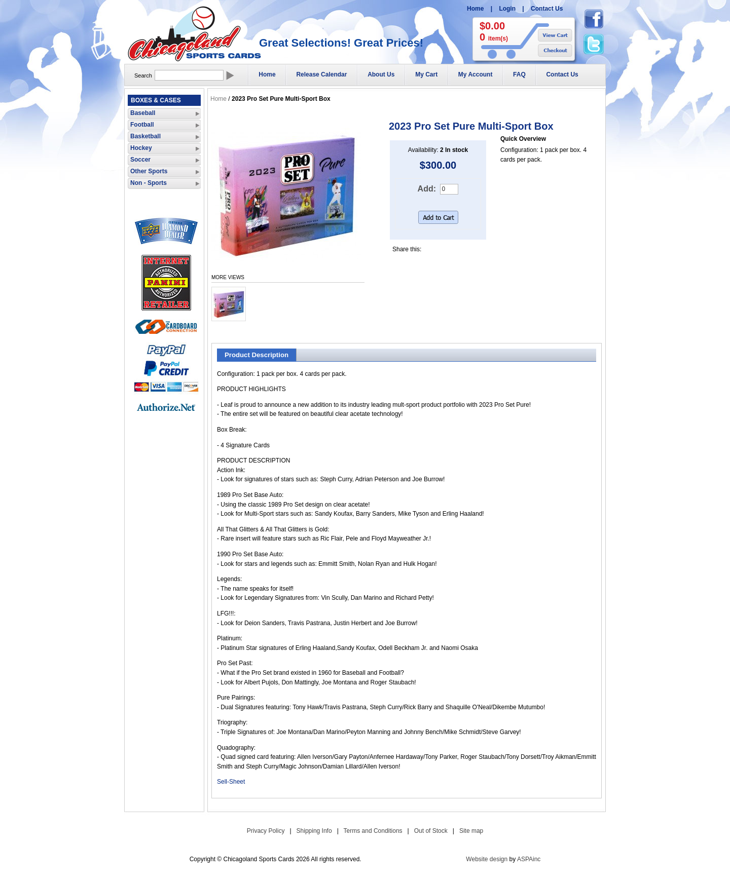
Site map (471, 830)
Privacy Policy (266, 830)
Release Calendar (321, 74)
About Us (381, 74)
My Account (475, 74)
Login (507, 8)
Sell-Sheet (231, 781)
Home (475, 8)
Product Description (256, 355)
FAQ (519, 74)
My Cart (426, 74)
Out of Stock (431, 830)
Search (143, 75)
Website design (486, 859)
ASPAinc (528, 859)
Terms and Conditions (373, 830)
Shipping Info (314, 830)
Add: (427, 188)
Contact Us (547, 8)
